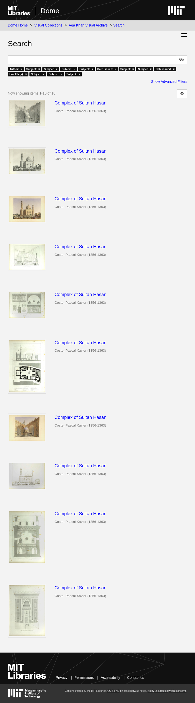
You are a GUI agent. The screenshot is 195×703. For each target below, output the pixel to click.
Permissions (84, 677)
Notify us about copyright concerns (167, 690)
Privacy (62, 677)
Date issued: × (106, 69)
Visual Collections (48, 25)
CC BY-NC (113, 690)
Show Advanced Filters (169, 81)
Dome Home (18, 25)
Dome (49, 11)
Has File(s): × (18, 74)
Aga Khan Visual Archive (88, 25)
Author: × (15, 69)
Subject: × (33, 69)
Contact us (135, 677)
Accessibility (110, 677)
